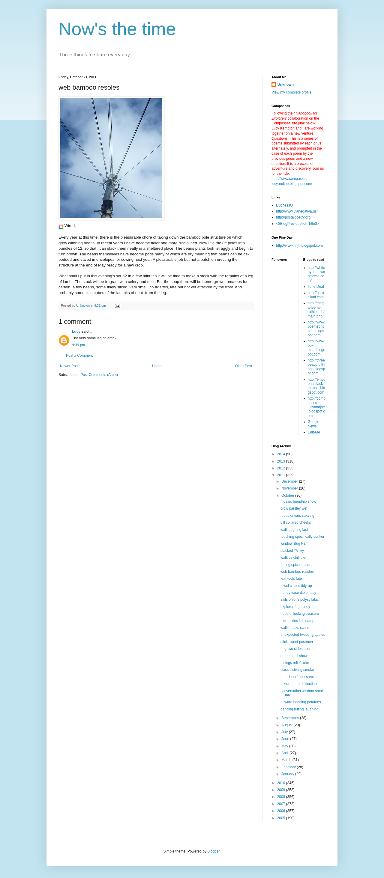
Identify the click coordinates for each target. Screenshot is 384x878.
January (288, 774)
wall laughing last (294, 530)
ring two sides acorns (297, 649)
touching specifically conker (302, 536)
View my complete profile (291, 92)
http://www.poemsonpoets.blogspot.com (317, 328)
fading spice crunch (295, 565)
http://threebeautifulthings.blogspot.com (316, 366)
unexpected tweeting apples (302, 634)
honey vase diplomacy (298, 593)
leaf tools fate (291, 578)
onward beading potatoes (300, 702)
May (285, 746)
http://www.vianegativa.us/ (297, 211)
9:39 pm (78, 345)
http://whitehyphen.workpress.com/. (316, 274)
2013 (281, 461)
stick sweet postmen (296, 642)
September (290, 718)
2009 (281, 790)
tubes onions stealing (297, 515)
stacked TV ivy (292, 551)
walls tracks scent (294, 628)
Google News (314, 424)
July (285, 732)
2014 (281, 454)
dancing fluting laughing (299, 709)
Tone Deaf (316, 286)
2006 (281, 811)
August (287, 725)
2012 (281, 468)
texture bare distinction (298, 684)
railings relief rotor (294, 663)
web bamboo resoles (297, 572)
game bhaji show (294, 656)
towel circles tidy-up (296, 586)
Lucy (76, 331)
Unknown (286, 84)
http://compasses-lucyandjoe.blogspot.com (317, 407)
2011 (281, 475)
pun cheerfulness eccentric (301, 677)
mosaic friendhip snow (298, 501)
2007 (281, 804)
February (289, 767)
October (288, 495)
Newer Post (69, 366)
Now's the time (117, 29)
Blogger (213, 851)
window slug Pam (294, 543)
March (286, 760)
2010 (281, 783)
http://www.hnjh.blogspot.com (299, 245)
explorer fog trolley (295, 607)
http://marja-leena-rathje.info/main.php (316, 309)
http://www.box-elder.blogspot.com (317, 347)
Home (157, 366)
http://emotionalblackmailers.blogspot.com (317, 385)
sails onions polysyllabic (299, 599)
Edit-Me (314, 432)
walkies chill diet (293, 557)
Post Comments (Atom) (99, 375)
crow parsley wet (293, 508)
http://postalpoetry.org (293, 217)
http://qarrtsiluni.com (316, 295)
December (290, 481)
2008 (281, 797)
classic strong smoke (297, 670)
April (285, 753)
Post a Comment (79, 355)
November (290, 488)
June (285, 739)
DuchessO (284, 205)
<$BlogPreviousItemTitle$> (297, 224)
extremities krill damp (297, 621)
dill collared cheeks (295, 522)
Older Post (243, 366)
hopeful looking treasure (299, 614)
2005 (281, 818)
